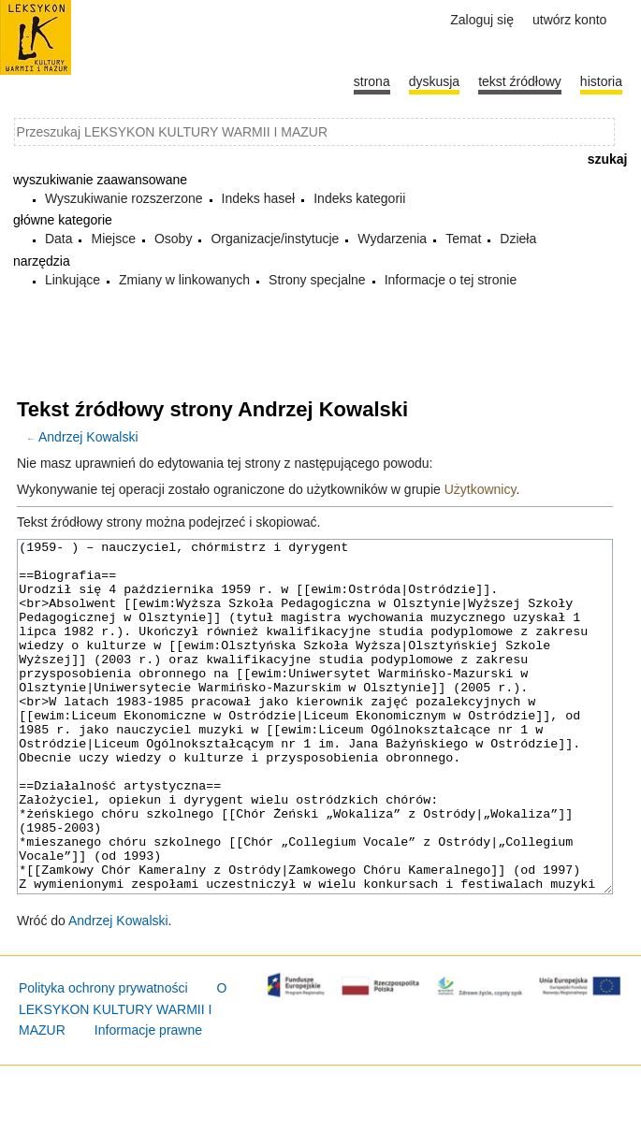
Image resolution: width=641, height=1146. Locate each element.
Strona (372, 81)
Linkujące (72, 279)
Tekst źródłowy (519, 81)
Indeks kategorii (359, 198)
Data (59, 238)
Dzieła (518, 238)
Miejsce (113, 238)
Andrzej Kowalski (88, 436)
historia (601, 81)
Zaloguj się (482, 19)
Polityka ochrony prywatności (103, 1058)
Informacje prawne (148, 1100)
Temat (463, 238)
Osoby (173, 238)
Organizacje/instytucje (275, 238)
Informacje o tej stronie (451, 279)
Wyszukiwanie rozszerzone (124, 198)
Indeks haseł (259, 198)
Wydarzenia (392, 238)
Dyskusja (434, 81)
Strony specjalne (317, 279)
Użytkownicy (480, 489)
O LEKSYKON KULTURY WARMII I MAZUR (123, 1079)
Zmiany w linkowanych (184, 279)
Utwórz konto (569, 19)
